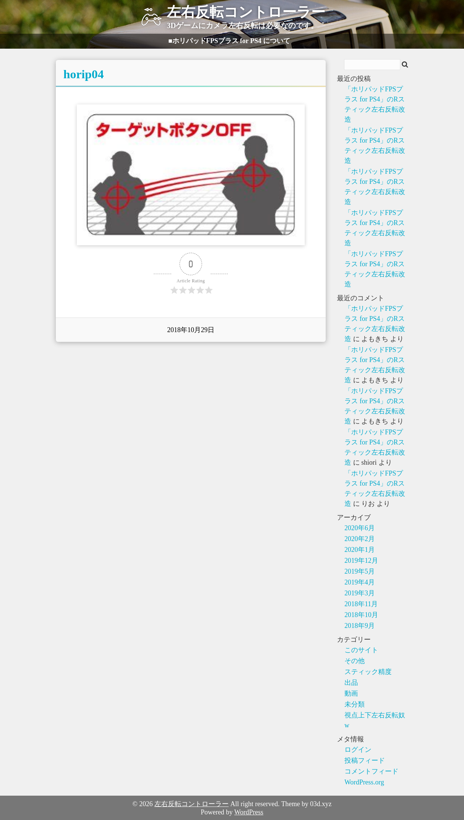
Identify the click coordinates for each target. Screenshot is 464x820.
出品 (351, 682)
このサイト (361, 650)
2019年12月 (361, 560)
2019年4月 (359, 582)
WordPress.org (364, 782)
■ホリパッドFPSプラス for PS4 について (229, 41)
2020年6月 (359, 528)
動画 (351, 693)
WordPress (248, 812)
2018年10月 (361, 615)
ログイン (357, 749)
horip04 (83, 74)
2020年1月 (359, 549)
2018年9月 (359, 625)
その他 (354, 661)
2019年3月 (359, 593)
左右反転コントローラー (191, 804)
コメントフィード (371, 771)
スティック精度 (368, 671)
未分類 (354, 704)
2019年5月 (359, 571)
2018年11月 (361, 604)
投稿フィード (364, 760)
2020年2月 (359, 539)
